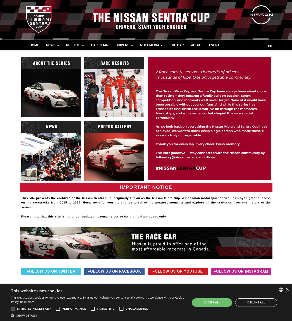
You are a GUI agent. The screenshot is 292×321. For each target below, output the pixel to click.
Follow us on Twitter (51, 271)
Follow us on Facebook (114, 271)
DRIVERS (122, 45)
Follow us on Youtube (178, 271)
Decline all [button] (256, 302)
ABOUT (196, 45)
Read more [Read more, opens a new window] (27, 302)
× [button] (287, 289)
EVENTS (215, 45)
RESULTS (73, 45)
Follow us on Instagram (241, 271)
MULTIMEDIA (149, 45)
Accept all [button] (212, 302)
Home (34, 45)
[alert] (146, 302)
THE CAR (177, 45)
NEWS (51, 45)
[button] (98, 315)
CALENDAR (100, 45)
